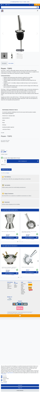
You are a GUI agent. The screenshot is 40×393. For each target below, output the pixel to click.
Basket (15, 287)
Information (9, 288)
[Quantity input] (2, 161)
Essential (4, 375)
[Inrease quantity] (5, 160)
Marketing (5, 377)
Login (15, 284)
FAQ (8, 284)
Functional (5, 381)
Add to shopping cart (28, 161)
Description (4, 63)
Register (15, 285)
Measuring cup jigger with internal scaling (8, 231)
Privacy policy (3, 373)
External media (6, 378)
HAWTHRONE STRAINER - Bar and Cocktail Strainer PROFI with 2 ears (29, 232)
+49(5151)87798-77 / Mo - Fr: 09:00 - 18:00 (20, 1)
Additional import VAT (6, 169)
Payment (9, 283)
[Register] (8, 5)
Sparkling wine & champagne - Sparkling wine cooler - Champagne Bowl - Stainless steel (9, 267)
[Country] (29, 5)
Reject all (20, 387)
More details (10, 63)
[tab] (4, 63)
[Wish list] (32, 5)
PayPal (4, 379)
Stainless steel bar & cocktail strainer (28, 267)
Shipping (12, 239)
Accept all (20, 385)
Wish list (3, 164)
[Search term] (18, 7)
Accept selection (20, 390)
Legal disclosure (10, 372)
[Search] (37, 7)
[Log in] (2, 5)
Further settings (4, 382)
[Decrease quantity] (5, 162)
